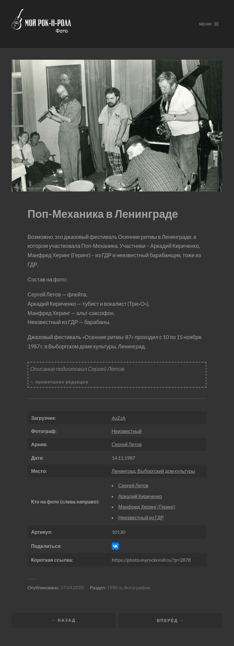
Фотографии (137, 587)
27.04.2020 (72, 587)
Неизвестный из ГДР (141, 517)
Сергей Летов (127, 444)
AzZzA (119, 418)
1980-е (114, 587)
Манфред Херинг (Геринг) (146, 506)
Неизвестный (127, 431)
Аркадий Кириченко (140, 496)
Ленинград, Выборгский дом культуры (153, 471)
